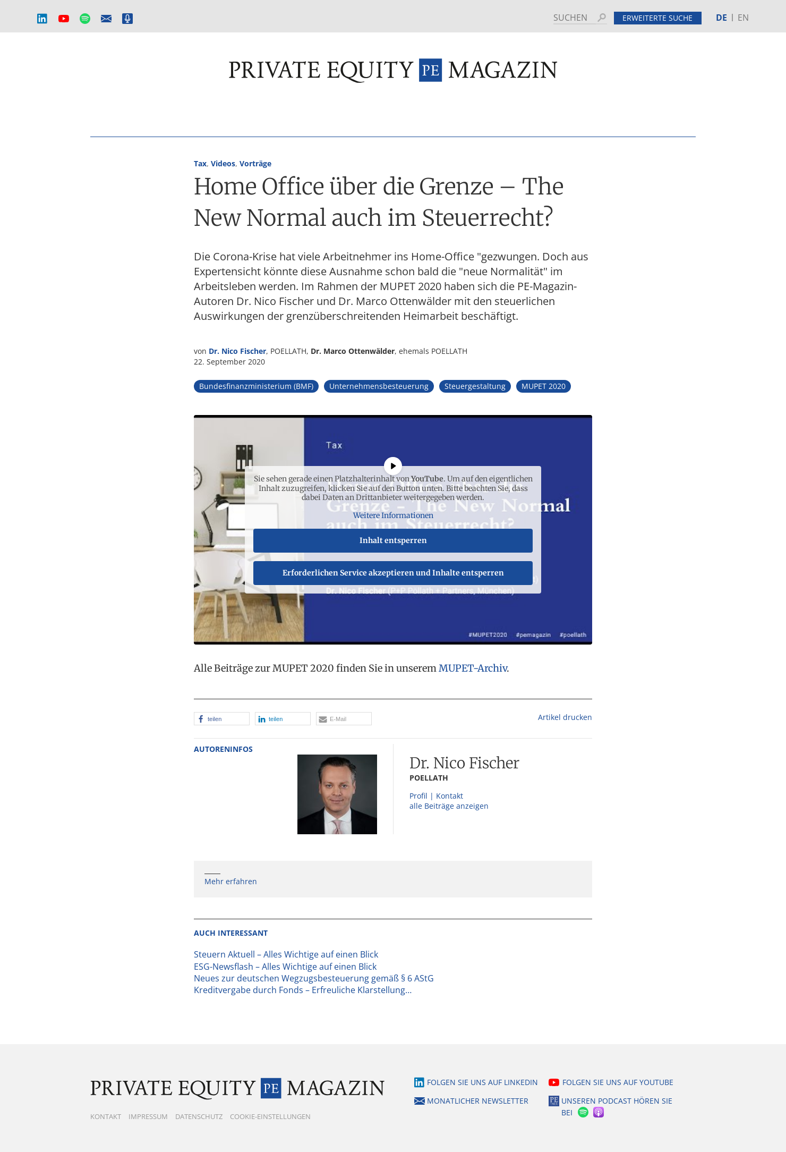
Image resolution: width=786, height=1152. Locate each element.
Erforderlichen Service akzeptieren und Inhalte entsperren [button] (393, 573)
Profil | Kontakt (436, 796)
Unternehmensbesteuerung (379, 386)
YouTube (63, 18)
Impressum (148, 1116)
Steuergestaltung (475, 386)
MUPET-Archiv (473, 668)
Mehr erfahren (230, 881)
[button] (222, 718)
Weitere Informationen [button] (393, 515)
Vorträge (255, 163)
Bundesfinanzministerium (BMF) (256, 386)
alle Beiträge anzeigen (449, 806)
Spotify (85, 18)
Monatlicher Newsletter (106, 18)
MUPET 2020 (544, 386)
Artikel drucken (565, 717)
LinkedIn (42, 18)
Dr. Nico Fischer (237, 351)
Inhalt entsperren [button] (393, 540)
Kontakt (105, 1116)
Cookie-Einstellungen (270, 1116)
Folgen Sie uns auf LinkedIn (482, 1082)
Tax (200, 163)
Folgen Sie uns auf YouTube (617, 1082)
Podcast (127, 18)
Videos (223, 163)
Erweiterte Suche (657, 18)
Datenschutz (199, 1116)
